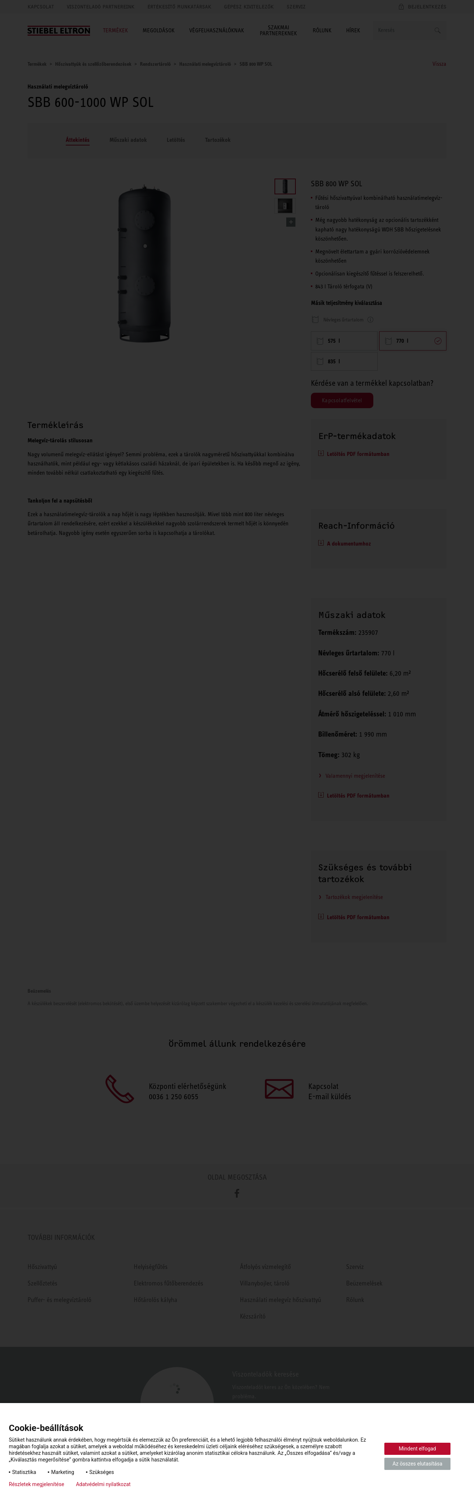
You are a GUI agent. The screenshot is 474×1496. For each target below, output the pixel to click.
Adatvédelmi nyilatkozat (103, 1484)
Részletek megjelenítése (36, 1484)
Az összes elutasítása (417, 1464)
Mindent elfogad (417, 1449)
